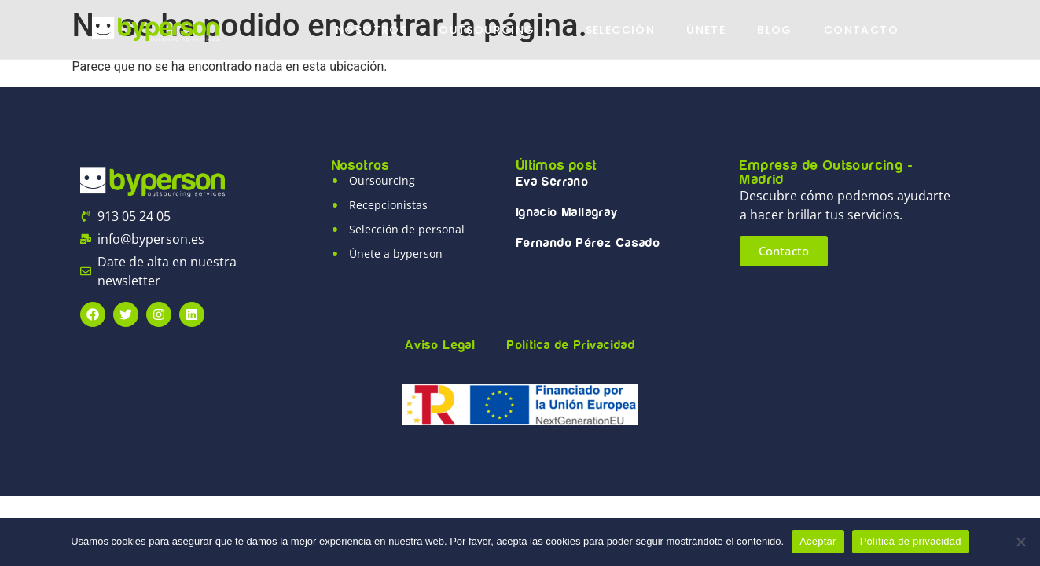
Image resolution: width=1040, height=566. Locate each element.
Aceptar (817, 541)
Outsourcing (496, 30)
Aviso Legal (440, 345)
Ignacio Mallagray (567, 212)
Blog (774, 30)
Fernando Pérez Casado (588, 243)
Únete (706, 30)
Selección (621, 30)
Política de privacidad (910, 541)
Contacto (861, 30)
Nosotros (371, 30)
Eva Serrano (552, 182)
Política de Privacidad (571, 345)
